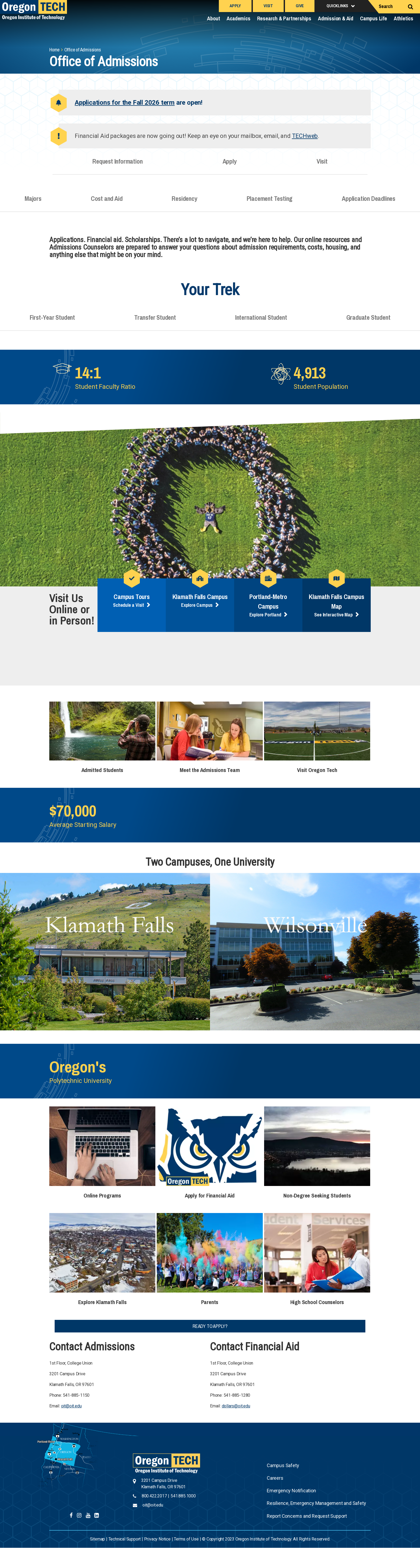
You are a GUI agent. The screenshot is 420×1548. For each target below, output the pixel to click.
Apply (235, 6)
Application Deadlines (368, 202)
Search (386, 6)
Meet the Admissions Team (209, 770)
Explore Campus (197, 605)
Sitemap (97, 1539)
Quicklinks (337, 6)
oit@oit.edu (71, 1405)
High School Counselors (317, 1302)
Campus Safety (283, 1465)
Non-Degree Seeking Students (317, 1195)
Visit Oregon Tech (317, 770)
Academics (238, 18)
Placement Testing (269, 202)
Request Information (117, 165)
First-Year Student (52, 321)
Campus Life (373, 18)
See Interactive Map (333, 614)
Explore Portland (265, 614)
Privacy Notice (157, 1539)
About (213, 18)
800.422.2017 (154, 1495)
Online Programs (102, 1195)
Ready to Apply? (210, 1326)
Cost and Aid (106, 202)
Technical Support (124, 1539)
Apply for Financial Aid (210, 1195)
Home (54, 49)
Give (300, 6)
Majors (33, 202)
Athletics (403, 18)
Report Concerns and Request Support (307, 1516)
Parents (210, 1302)
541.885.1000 (183, 1495)
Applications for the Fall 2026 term (125, 102)
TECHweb (305, 136)
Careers (275, 1478)
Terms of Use (186, 1539)
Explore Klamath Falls (102, 1302)
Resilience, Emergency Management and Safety (316, 1503)
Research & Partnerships (284, 18)
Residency (184, 202)
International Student (261, 321)
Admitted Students (102, 770)
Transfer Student (154, 321)
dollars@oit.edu (236, 1405)
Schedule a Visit (128, 605)
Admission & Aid (335, 18)
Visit (268, 6)
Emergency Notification (291, 1490)
